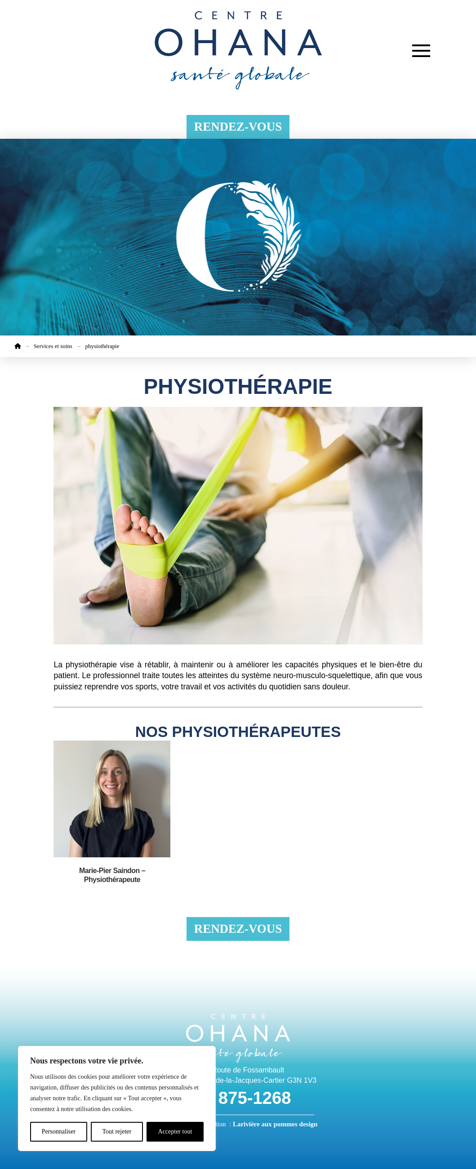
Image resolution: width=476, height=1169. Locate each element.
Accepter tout (175, 1131)
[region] (117, 1098)
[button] (421, 51)
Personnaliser (59, 1131)
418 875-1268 (238, 1097)
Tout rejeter (116, 1131)
